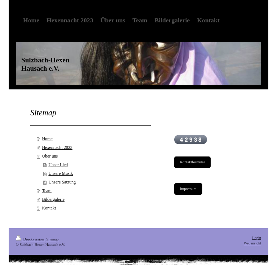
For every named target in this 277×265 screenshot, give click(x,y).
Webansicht (252, 243)
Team (46, 190)
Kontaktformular (192, 162)
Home (47, 138)
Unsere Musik (60, 173)
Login (256, 238)
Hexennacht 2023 (57, 147)
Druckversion (30, 239)
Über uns (50, 156)
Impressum (188, 189)
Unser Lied (58, 164)
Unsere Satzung (62, 182)
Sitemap (52, 239)
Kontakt (49, 208)
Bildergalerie (53, 199)
